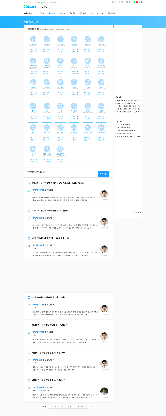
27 (74, 407)
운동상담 (82, 13)
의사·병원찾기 (41, 2)
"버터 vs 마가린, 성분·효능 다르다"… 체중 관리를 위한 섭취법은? (129, 106)
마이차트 (120, 2)
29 (82, 407)
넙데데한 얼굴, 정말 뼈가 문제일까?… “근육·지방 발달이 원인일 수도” (129, 103)
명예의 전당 (111, 13)
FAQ (91, 13)
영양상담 (72, 13)
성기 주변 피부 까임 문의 (124, 133)
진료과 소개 (32, 49)
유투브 (137, 2)
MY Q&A (100, 13)
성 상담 (41, 13)
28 (78, 407)
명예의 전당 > (137, 213)
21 (51, 407)
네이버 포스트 (134, 2)
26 (70, 407)
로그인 (114, 2)
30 (86, 407)
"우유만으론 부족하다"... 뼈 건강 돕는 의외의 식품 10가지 (129, 100)
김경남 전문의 (38, 387)
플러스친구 (139, 2)
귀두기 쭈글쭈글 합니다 (123, 125)
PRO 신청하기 (53, 2)
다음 (92, 406)
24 (62, 407)
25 (66, 407)
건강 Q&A (32, 2)
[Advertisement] (68, 276)
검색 (140, 7)
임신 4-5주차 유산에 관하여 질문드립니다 (128, 136)
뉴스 (25, 2)
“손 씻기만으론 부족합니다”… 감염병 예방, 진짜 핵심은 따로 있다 (129, 112)
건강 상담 (51, 13)
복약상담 (62, 13)
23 (59, 407)
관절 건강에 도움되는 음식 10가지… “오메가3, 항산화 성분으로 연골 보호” (129, 109)
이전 (44, 406)
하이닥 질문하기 (29, 13)
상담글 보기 (32, 51)
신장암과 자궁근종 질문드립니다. (126, 130)
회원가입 (128, 2)
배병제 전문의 (38, 190)
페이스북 (141, 2)
